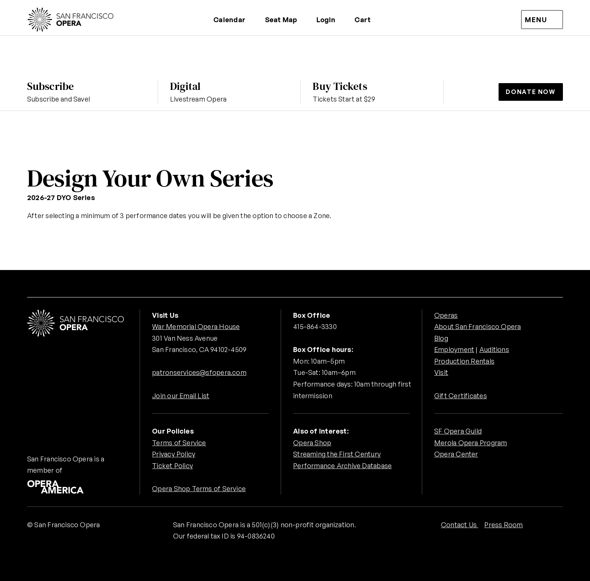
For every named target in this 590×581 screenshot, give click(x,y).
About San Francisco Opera (477, 326)
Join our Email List (181, 395)
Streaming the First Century (337, 454)
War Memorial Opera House (196, 326)
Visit (441, 372)
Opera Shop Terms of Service (199, 488)
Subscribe (50, 86)
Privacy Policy (173, 454)
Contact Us (459, 524)
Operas (446, 315)
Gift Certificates (460, 395)
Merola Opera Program (470, 442)
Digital (185, 86)
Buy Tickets (340, 86)
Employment (454, 349)
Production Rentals (464, 361)
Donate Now (531, 92)
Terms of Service (179, 442)
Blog (441, 338)
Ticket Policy (172, 465)
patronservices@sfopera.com (199, 372)
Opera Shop (312, 442)
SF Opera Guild (458, 431)
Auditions (494, 349)
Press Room (503, 524)
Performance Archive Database (342, 465)
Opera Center (456, 454)
